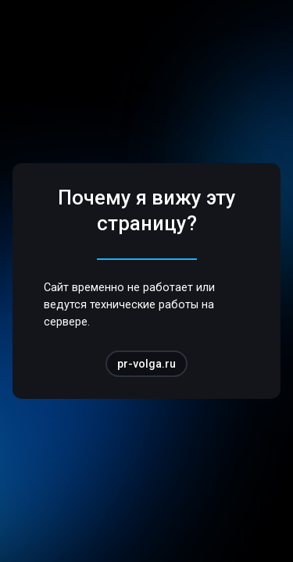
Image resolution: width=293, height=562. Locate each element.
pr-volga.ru (146, 363)
